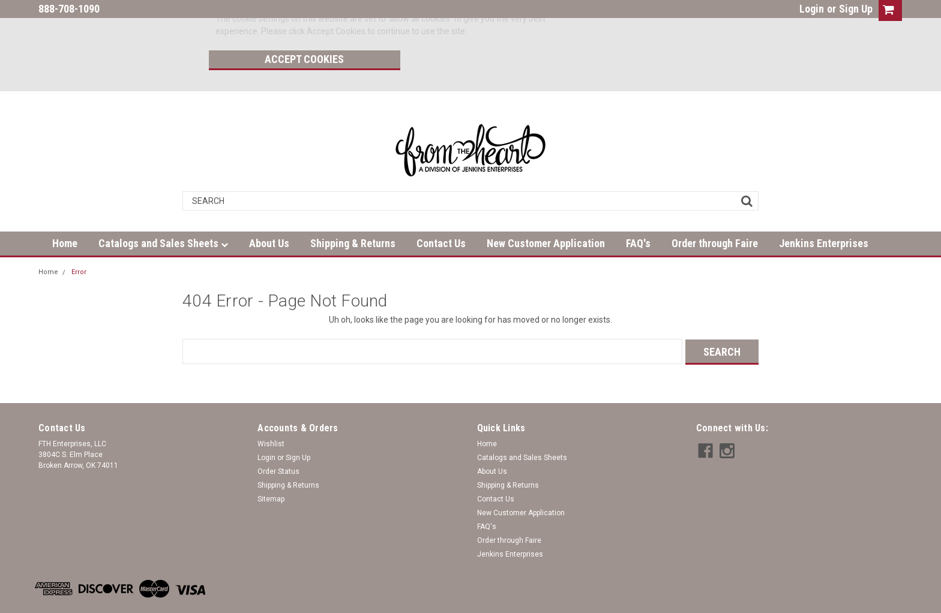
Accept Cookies (625, 21)
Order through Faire (715, 215)
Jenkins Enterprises (823, 215)
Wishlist (270, 415)
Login (811, 8)
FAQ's (638, 215)
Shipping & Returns (352, 215)
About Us (269, 215)
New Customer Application (546, 215)
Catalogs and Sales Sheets (163, 215)
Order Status (278, 442)
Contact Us (441, 215)
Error (78, 244)
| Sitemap (170, 601)
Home (64, 215)
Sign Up (856, 8)
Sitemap (270, 470)
